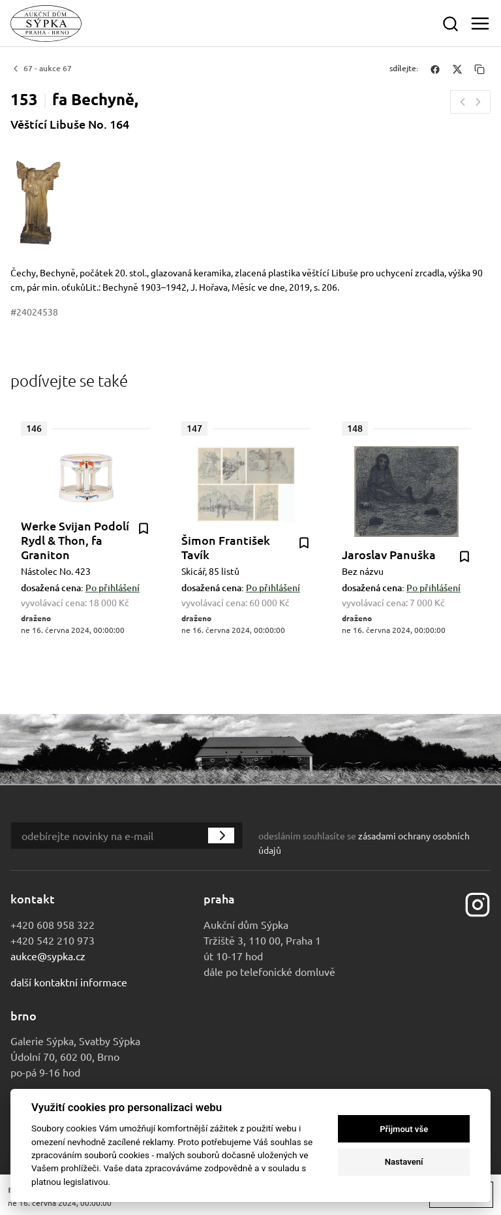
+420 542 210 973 (52, 940)
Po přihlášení (112, 587)
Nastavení (404, 1162)
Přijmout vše (404, 1129)
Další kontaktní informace (68, 981)
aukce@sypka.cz (47, 955)
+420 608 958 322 (52, 924)
